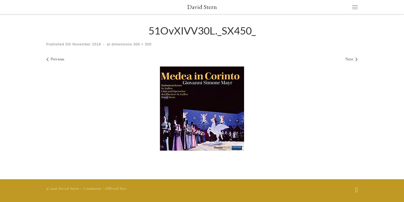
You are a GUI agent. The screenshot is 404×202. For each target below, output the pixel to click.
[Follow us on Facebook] (356, 190)
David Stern (69, 188)
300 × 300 (142, 44)
